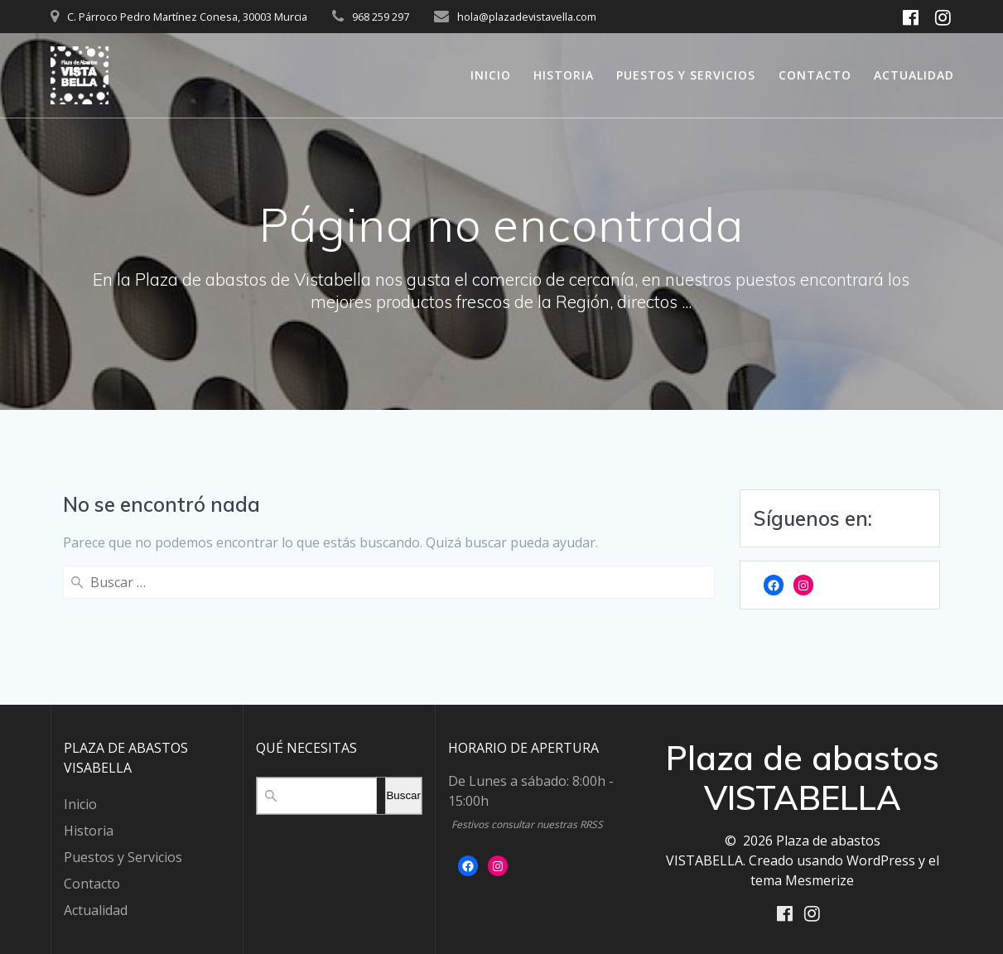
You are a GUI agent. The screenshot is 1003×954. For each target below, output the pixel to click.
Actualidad (914, 75)
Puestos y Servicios (685, 75)
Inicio (490, 75)
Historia (563, 75)
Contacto (815, 75)
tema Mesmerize (802, 879)
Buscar (403, 794)
